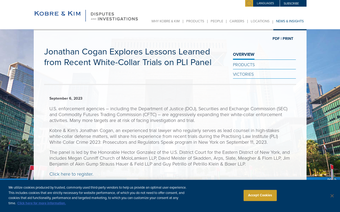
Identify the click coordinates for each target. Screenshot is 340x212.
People (217, 21)
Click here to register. (71, 174)
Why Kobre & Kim (165, 21)
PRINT (288, 38)
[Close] (332, 198)
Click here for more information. (41, 205)
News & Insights (290, 21)
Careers (237, 21)
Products (195, 21)
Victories (243, 74)
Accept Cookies (260, 198)
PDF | (277, 38)
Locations (260, 21)
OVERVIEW (243, 54)
